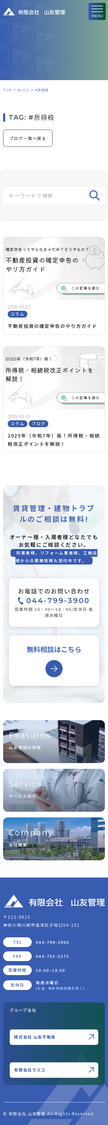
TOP (7, 90)
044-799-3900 (52, 942)
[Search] (54, 195)
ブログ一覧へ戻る (27, 138)
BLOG (23, 90)
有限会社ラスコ (54, 1070)
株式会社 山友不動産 (54, 1037)
